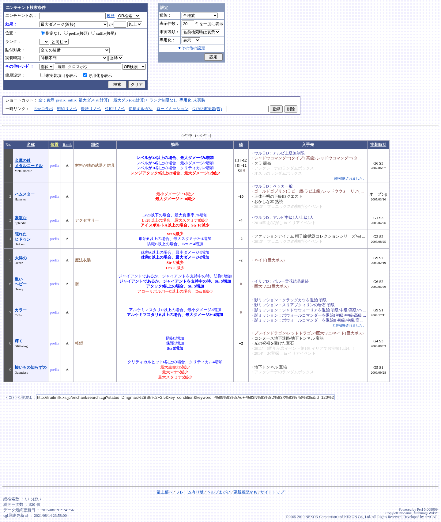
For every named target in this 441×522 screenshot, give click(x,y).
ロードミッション (172, 109)
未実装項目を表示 (58, 76)
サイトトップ (272, 492)
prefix (61, 100)
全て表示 (46, 100)
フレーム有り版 (190, 492)
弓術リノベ (115, 109)
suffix (72, 100)
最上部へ (165, 492)
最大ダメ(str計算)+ (95, 100)
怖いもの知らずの (31, 367)
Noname (405, 513)
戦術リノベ (67, 109)
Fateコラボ (43, 109)
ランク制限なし (163, 100)
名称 (31, 145)
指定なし (51, 33)
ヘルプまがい (219, 492)
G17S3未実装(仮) (207, 109)
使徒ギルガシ (141, 109)
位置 (54, 145)
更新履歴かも (245, 492)
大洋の (21, 258)
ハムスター (25, 194)
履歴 (111, 16)
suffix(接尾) (103, 33)
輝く (19, 341)
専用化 (185, 100)
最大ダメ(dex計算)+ (130, 100)
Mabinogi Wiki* (425, 513)
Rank (67, 145)
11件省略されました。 (349, 325)
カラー (21, 310)
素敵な (21, 218)
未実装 (199, 100)
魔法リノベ (91, 109)
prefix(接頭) (76, 33)
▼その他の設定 (191, 48)
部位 (95, 145)
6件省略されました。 (350, 178)
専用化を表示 (97, 76)
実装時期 (378, 145)
